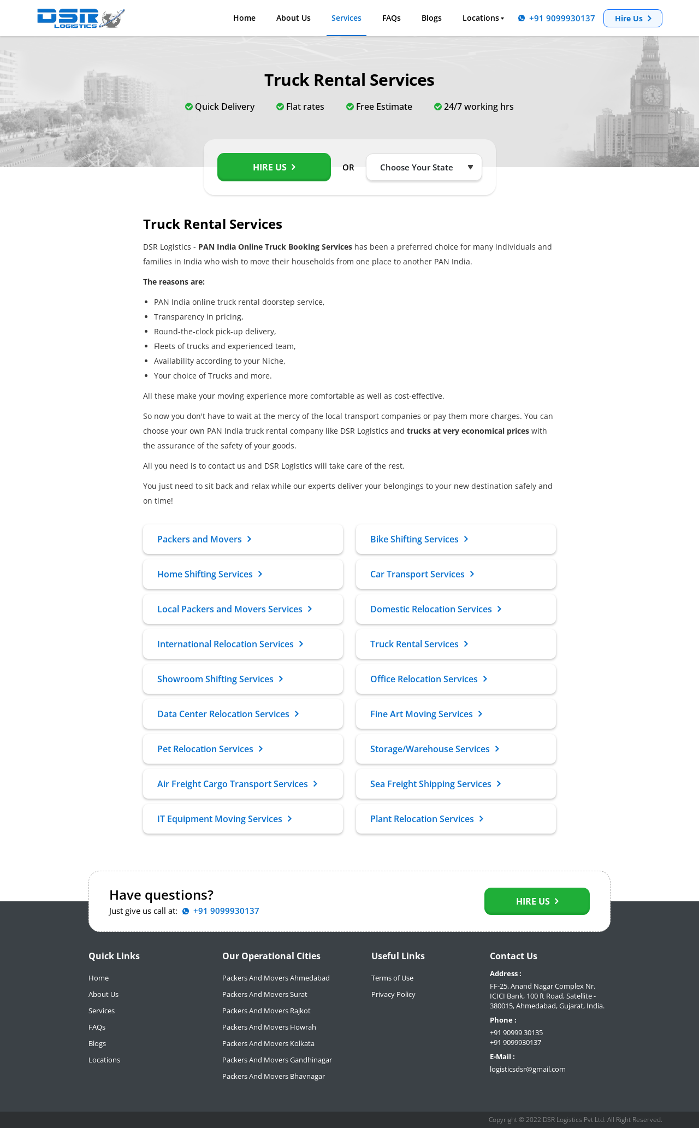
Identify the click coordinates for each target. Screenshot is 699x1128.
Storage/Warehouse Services (434, 749)
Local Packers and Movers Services (234, 609)
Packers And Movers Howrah (269, 1027)
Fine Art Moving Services (426, 714)
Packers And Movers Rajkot (266, 1010)
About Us (293, 18)
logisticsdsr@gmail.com (528, 1069)
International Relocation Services (230, 644)
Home (244, 18)
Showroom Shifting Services (219, 679)
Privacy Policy (393, 994)
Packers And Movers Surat (264, 994)
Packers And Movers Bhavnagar (273, 1076)
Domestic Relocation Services (435, 609)
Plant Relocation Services (426, 819)
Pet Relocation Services (209, 749)
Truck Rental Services (418, 644)
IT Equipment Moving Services (224, 819)
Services (346, 18)
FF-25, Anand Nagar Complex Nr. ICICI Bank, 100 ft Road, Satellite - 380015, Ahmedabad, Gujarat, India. (547, 996)
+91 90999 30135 (516, 1032)
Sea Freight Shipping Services (435, 784)
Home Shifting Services (209, 574)
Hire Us (633, 18)
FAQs (391, 18)
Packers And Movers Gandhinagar (277, 1060)
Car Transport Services (421, 574)
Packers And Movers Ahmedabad (276, 978)
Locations (481, 18)
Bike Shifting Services (418, 539)
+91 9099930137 (515, 1042)
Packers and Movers (204, 539)
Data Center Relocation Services (227, 714)
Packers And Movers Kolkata (268, 1043)
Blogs (432, 18)
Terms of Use (392, 978)
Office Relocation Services (428, 679)
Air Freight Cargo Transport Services (237, 784)
